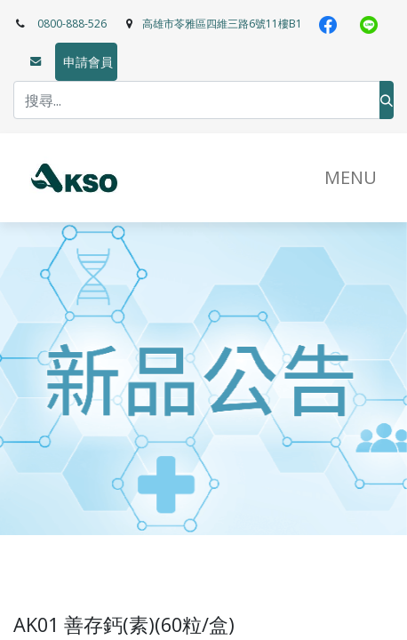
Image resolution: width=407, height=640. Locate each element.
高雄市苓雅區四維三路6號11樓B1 (222, 23)
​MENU (350, 177)
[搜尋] (386, 100)
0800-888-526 (72, 23)
